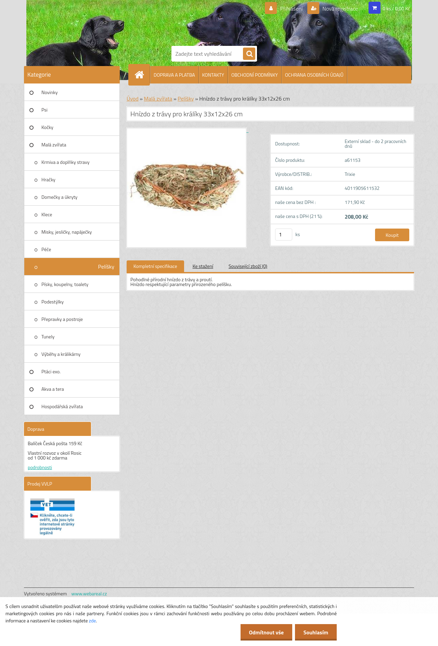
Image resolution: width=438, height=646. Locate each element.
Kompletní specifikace (155, 266)
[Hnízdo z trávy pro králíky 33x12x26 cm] (187, 130)
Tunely (47, 336)
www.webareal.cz (89, 593)
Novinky (49, 92)
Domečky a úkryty (59, 197)
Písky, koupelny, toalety (64, 284)
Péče (46, 249)
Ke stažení (203, 266)
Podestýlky (52, 301)
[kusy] (283, 235)
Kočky (47, 127)
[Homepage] (142, 74)
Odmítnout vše (266, 632)
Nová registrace (339, 8)
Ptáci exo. (51, 371)
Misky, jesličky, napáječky (66, 231)
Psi (44, 109)
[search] (249, 54)
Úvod (133, 98)
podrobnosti (40, 467)
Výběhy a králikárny (60, 354)
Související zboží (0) (248, 266)
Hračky (48, 179)
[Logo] (195, 21)
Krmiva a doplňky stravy (65, 162)
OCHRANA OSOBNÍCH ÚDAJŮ (314, 74)
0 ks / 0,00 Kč (396, 8)
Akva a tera (52, 388)
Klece (46, 214)
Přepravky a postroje (62, 319)
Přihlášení (291, 8)
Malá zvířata (53, 144)
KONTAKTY (213, 74)
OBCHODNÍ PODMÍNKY (254, 74)
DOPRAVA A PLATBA (174, 74)
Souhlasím (315, 632)
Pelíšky (106, 266)
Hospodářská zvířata (62, 406)
